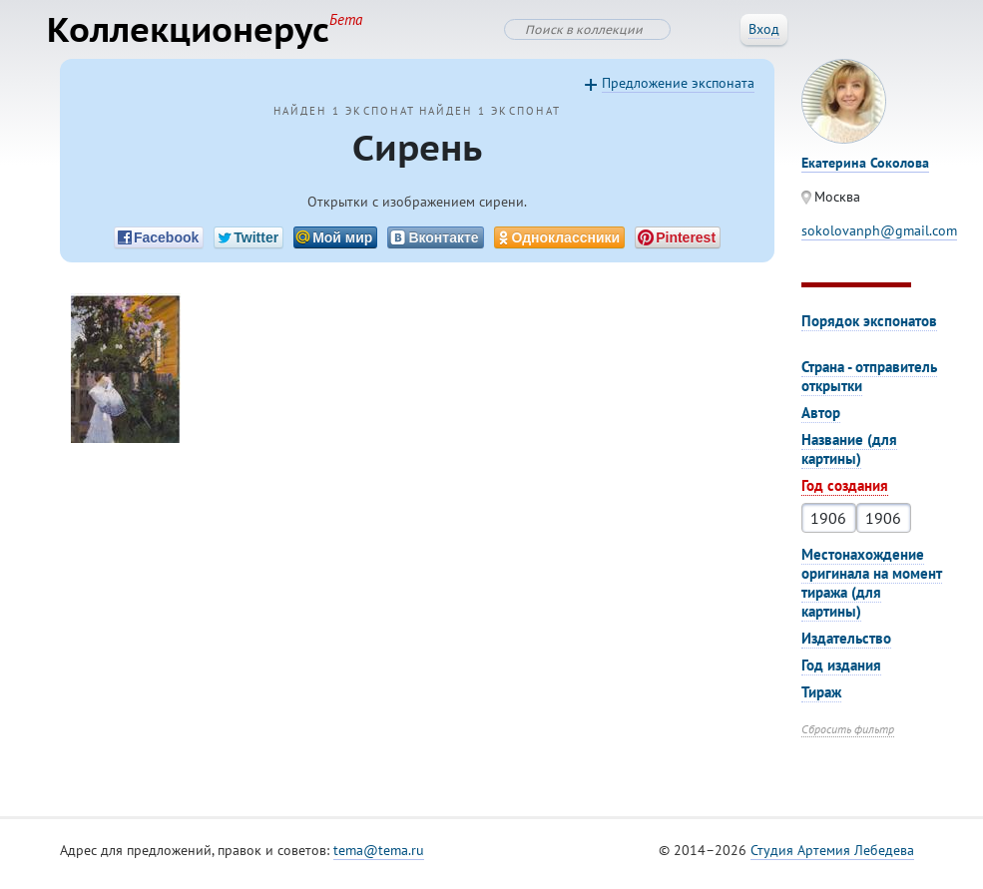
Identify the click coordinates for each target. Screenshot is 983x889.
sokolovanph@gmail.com (879, 238)
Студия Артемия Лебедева (832, 858)
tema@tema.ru (378, 858)
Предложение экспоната (678, 91)
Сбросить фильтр (847, 736)
